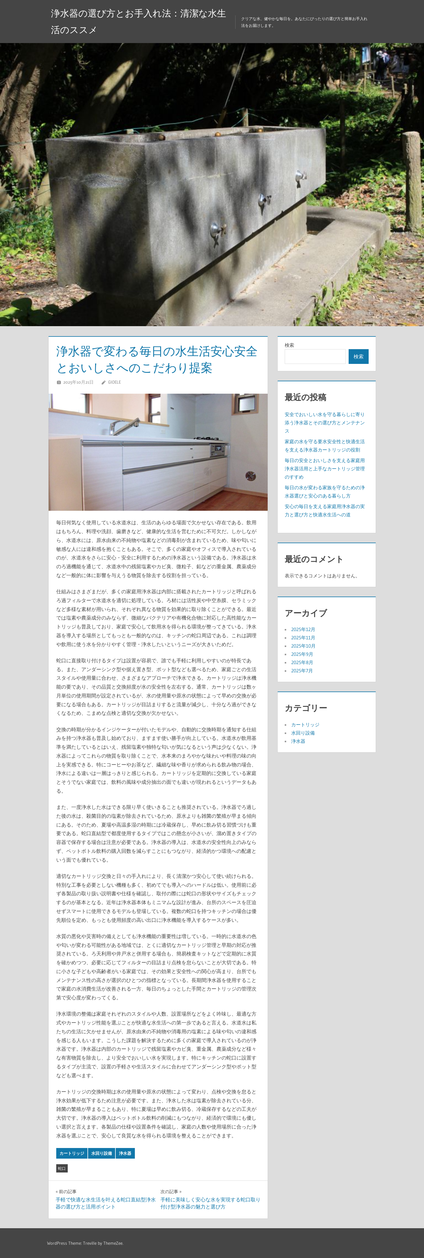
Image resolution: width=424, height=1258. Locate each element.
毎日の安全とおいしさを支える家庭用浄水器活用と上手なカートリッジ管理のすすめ (325, 468)
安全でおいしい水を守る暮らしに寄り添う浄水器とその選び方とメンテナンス (325, 422)
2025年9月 (302, 654)
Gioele (114, 382)
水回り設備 (101, 1153)
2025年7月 (302, 671)
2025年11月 (303, 638)
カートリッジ (71, 1153)
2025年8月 (302, 662)
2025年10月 (303, 646)
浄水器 (125, 1153)
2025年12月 (303, 629)
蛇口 (62, 1168)
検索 (289, 345)
